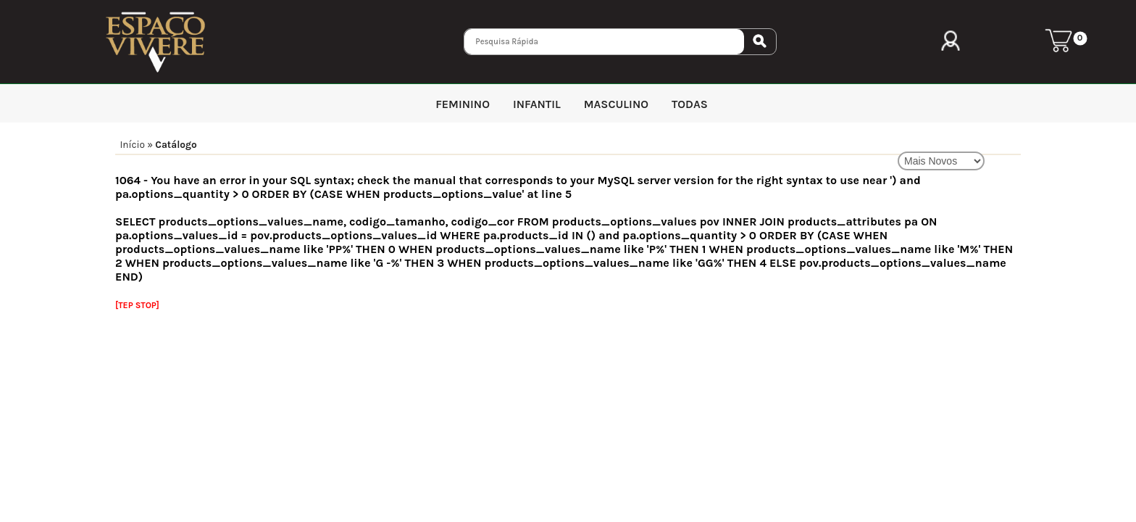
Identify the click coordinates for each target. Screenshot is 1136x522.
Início (132, 144)
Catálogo (175, 144)
